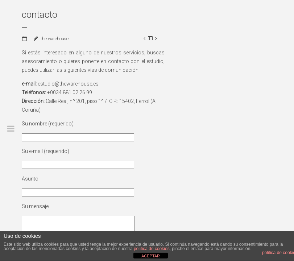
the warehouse (55, 38)
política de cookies (152, 248)
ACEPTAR (150, 256)
